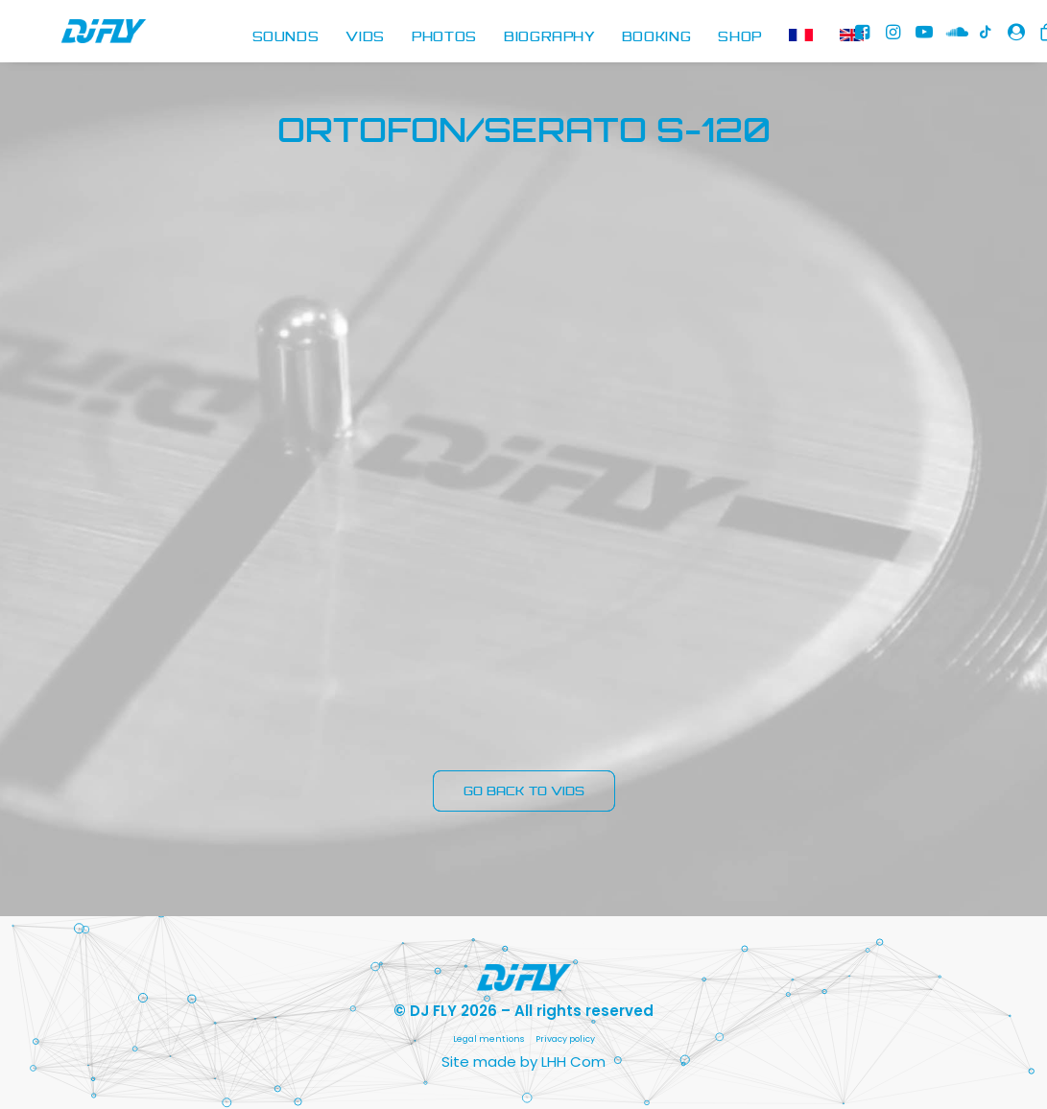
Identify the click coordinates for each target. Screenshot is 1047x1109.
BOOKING (657, 37)
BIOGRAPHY (549, 37)
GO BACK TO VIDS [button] (524, 791)
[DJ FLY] (78, 38)
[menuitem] (286, 38)
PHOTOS (444, 37)
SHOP (740, 37)
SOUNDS (286, 37)
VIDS (365, 37)
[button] (866, 38)
